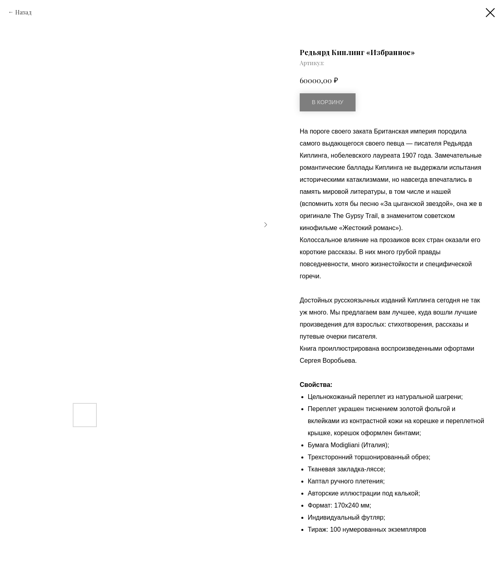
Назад (23, 12)
